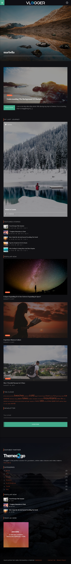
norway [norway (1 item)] (10, 401)
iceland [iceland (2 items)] (6, 398)
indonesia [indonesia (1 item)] (11, 398)
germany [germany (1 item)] (58, 396)
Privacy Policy (61, 560)
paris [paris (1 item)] (13, 401)
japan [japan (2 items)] (19, 398)
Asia (7, 474)
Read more (9, 107)
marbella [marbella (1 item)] (35, 398)
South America (11, 483)
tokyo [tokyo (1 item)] (65, 401)
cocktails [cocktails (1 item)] (26, 396)
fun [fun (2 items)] (54, 396)
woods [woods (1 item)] (9, 403)
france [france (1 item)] (51, 396)
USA (7, 489)
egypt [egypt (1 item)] (36, 396)
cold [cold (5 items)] (31, 395)
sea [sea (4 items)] (42, 400)
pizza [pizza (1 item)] (19, 401)
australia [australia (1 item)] (11, 396)
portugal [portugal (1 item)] (27, 401)
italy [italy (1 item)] (16, 398)
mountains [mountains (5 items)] (50, 398)
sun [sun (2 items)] (57, 401)
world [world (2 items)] (13, 403)
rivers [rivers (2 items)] (37, 401)
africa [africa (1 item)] (5, 396)
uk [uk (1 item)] (4, 403)
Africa (7, 335)
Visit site (7, 463)
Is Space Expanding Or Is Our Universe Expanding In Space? (22, 296)
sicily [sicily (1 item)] (45, 401)
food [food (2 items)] (47, 396)
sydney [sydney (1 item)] (61, 401)
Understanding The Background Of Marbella (24, 99)
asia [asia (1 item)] (8, 396)
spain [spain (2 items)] (54, 401)
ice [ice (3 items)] (65, 395)
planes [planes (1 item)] (22, 401)
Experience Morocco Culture (12, 340)
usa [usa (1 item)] (6, 403)
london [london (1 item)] (30, 398)
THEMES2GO (38, 560)
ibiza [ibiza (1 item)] (63, 396)
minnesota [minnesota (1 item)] (40, 398)
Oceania (8, 480)
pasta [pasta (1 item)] (16, 401)
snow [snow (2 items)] (49, 401)
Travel (7, 292)
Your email (7, 415)
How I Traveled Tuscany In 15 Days (14, 383)
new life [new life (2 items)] (60, 398)
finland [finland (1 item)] (40, 396)
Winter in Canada (10, 209)
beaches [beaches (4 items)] (19, 395)
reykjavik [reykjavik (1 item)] (32, 401)
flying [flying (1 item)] (43, 396)
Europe (9, 95)
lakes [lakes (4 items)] (25, 398)
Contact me (51, 560)
